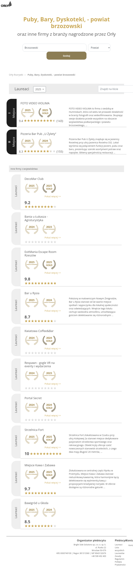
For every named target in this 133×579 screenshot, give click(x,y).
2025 (38, 89)
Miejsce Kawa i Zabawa (40, 465)
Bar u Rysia (32, 293)
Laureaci (118, 544)
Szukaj (66, 55)
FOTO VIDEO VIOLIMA (35, 103)
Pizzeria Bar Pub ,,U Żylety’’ (38, 134)
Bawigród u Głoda (36, 503)
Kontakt (130, 545)
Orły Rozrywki (16, 74)
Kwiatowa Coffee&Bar (39, 331)
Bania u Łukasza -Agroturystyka (36, 218)
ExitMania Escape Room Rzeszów (40, 253)
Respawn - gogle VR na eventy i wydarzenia (40, 364)
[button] (42, 196)
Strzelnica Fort (34, 430)
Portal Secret (33, 398)
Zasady (118, 556)
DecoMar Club (34, 179)
